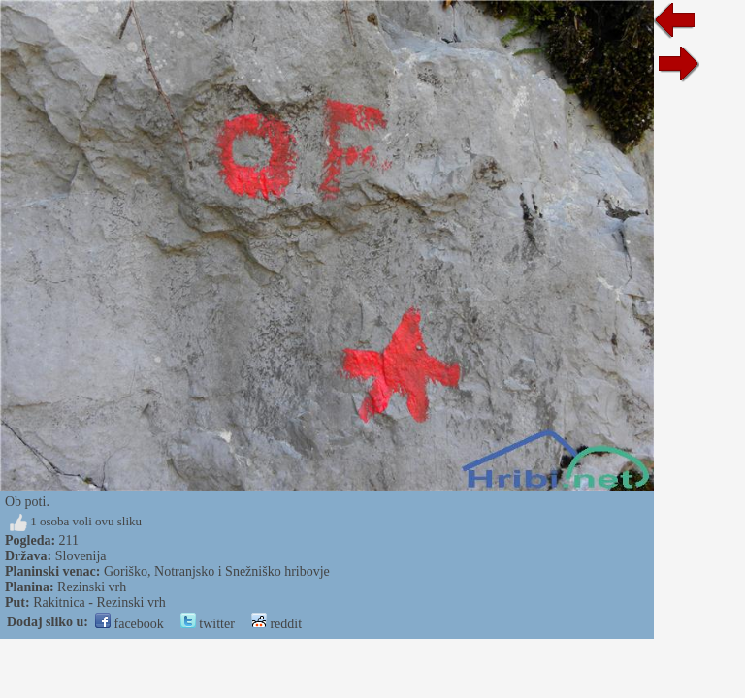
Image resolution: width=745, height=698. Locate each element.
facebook (129, 624)
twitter (207, 624)
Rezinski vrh (91, 587)
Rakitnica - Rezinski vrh (99, 602)
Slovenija (81, 556)
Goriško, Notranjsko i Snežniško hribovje (217, 571)
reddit (276, 624)
